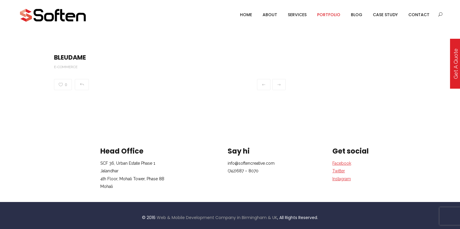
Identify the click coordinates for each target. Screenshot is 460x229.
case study (385, 15)
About (270, 15)
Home (246, 15)
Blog (356, 15)
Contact (418, 15)
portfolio (328, 15)
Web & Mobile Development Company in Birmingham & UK (217, 217)
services (297, 15)
